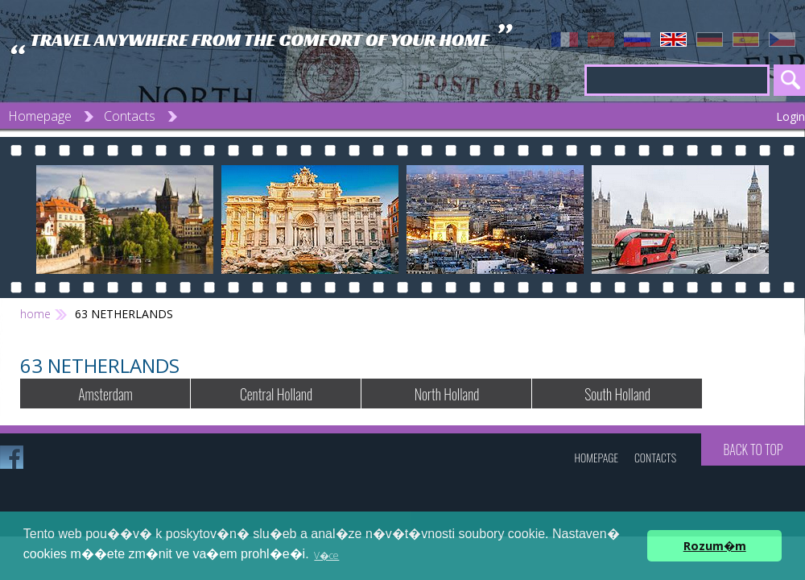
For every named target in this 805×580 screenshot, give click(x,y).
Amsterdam (105, 393)
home (35, 313)
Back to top (752, 449)
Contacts (129, 116)
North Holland (447, 393)
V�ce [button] (326, 555)
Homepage (40, 116)
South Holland (617, 393)
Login (790, 116)
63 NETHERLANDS (124, 313)
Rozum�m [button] (714, 545)
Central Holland (276, 393)
